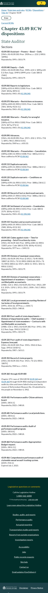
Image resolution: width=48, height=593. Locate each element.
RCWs (28, 10)
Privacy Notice (37, 588)
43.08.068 (24, 198)
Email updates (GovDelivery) (24, 572)
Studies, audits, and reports (24, 514)
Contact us (24, 567)
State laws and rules (16, 10)
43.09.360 (5, 381)
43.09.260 (34, 379)
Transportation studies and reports (24, 529)
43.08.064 (24, 169)
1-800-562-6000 (24, 496)
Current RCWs (7, 23)
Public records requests (24, 557)
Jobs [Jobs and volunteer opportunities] (24, 552)
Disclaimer (23, 588)
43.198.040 (25, 93)
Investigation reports (24, 540)
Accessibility (24, 547)
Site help (24, 562)
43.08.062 (24, 156)
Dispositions (38, 10)
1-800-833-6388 (33, 500)
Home (3, 10)
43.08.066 (24, 185)
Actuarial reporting (24, 524)
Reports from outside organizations (24, 535)
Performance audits (24, 519)
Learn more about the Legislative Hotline (24, 505)
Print (6, 18)
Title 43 (4, 13)
